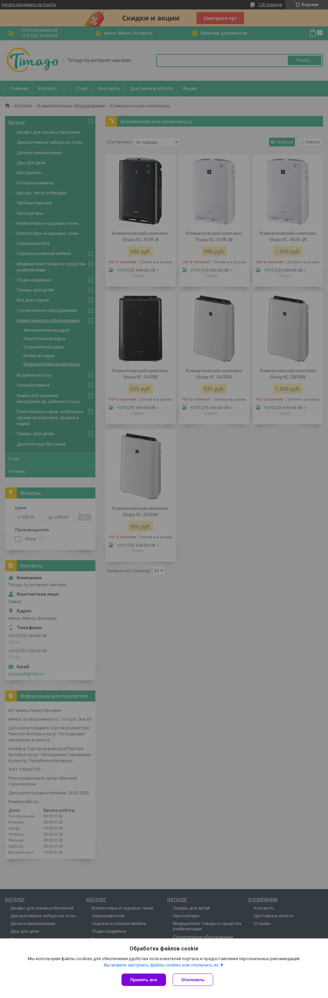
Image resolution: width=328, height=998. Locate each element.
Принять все (143, 979)
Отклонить (192, 979)
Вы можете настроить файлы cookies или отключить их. (162, 965)
